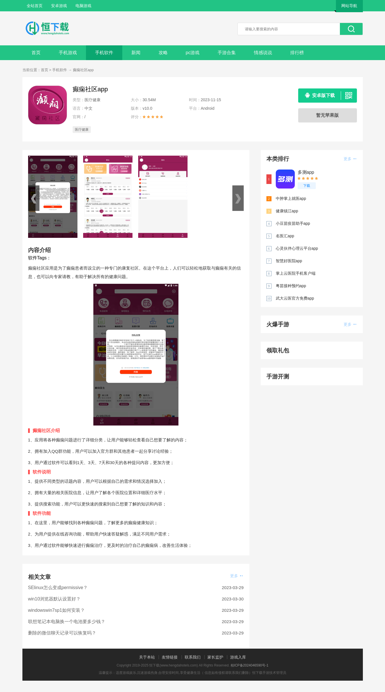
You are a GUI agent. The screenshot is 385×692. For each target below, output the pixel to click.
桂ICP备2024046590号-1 (249, 665)
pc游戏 (193, 52)
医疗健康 (82, 130)
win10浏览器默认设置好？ (54, 598)
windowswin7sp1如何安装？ (56, 610)
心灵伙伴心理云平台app (297, 248)
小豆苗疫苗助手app (293, 223)
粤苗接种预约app (291, 285)
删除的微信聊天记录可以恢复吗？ (62, 632)
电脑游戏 (83, 5)
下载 (306, 186)
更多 (236, 576)
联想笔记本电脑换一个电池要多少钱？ (66, 621)
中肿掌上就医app (291, 198)
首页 (36, 52)
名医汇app (285, 236)
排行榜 (297, 52)
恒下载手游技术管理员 (269, 673)
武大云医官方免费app (295, 298)
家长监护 (215, 657)
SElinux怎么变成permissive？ (58, 587)
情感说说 (263, 52)
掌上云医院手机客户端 (295, 273)
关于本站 (147, 657)
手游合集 (227, 52)
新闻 (135, 52)
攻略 (163, 52)
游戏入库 (238, 657)
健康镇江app (287, 211)
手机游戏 (68, 52)
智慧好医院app (289, 261)
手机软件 (104, 52)
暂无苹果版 (327, 115)
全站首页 (35, 5)
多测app (306, 172)
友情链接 (170, 657)
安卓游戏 (59, 5)
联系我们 (193, 657)
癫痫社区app (83, 70)
